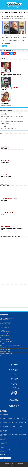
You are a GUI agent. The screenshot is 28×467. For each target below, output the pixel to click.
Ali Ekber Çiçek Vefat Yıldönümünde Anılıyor (11, 442)
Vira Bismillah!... (5, 103)
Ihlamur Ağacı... (5, 162)
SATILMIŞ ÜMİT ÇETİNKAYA (10, 88)
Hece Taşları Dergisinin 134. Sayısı (9, 450)
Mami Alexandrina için (5, 337)
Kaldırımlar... (4, 200)
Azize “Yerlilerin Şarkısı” (6, 318)
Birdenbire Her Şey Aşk (6, 341)
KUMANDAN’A (4, 326)
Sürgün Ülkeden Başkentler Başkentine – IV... (12, 229)
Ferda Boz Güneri (6, 161)
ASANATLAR (16, 18)
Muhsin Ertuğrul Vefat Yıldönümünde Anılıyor (11, 426)
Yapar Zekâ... (4, 89)
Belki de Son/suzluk (5, 349)
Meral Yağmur (5, 147)
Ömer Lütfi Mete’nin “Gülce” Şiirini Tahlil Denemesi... (11, 75)
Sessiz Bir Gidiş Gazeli (6, 334)
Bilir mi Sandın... (5, 148)
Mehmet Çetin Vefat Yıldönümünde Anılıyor (11, 345)
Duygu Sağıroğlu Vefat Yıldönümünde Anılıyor (11, 418)
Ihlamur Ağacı (3, 430)
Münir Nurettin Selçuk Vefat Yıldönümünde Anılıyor (13, 434)
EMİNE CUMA (5, 101)
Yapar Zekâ (3, 446)
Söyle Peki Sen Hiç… (5, 322)
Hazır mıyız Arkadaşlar (6, 353)
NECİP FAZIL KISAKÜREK (9, 199)
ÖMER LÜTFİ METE (7, 212)
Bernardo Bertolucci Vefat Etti (12, 16)
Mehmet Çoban (6, 175)
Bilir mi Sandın (4, 414)
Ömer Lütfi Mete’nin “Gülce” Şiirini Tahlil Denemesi (13, 422)
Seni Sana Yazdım (5, 438)
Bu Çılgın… (3, 330)
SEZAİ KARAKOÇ (6, 226)
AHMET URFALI (6, 72)
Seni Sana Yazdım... (6, 176)
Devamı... (4, 46)
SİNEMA (22, 18)
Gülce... (3, 214)
